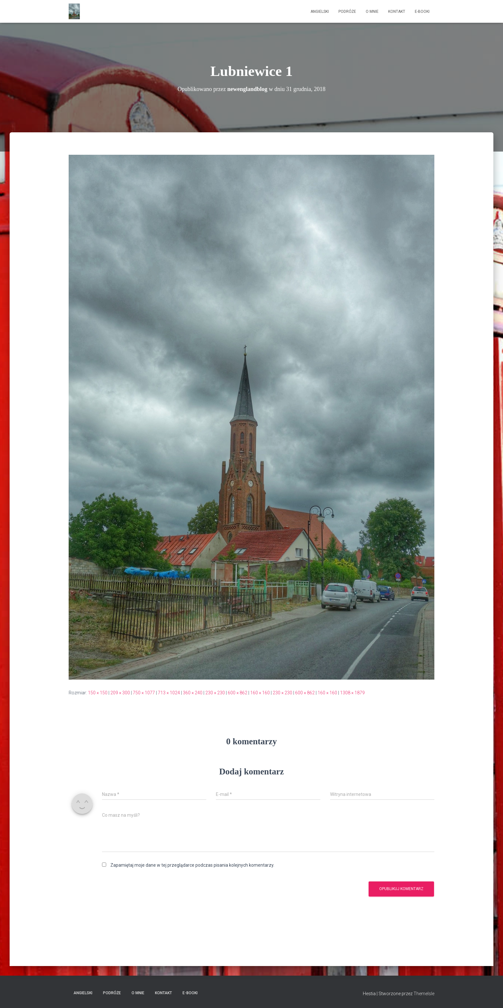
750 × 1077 (144, 692)
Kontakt (396, 11)
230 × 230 (215, 692)
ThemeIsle (423, 993)
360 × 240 (192, 692)
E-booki (422, 11)
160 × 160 (260, 692)
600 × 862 (237, 692)
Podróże (347, 11)
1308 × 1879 (352, 692)
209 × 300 (120, 692)
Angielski (320, 11)
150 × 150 (97, 692)
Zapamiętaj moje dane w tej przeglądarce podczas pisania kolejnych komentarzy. (192, 865)
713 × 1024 (169, 692)
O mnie (372, 11)
